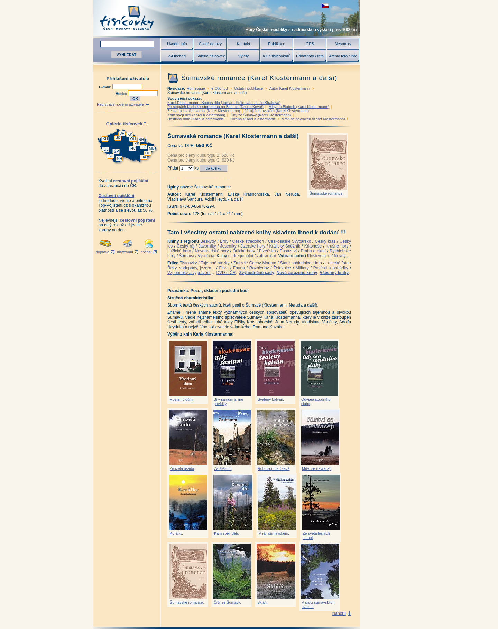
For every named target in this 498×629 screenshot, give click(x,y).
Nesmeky (343, 44)
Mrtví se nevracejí (316, 468)
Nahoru (339, 613)
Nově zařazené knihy (296, 272)
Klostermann (318, 255)
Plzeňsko (267, 251)
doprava (102, 252)
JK (118, 138)
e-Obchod (177, 56)
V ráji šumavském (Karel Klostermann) (277, 111)
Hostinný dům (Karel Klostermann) (195, 119)
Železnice (282, 267)
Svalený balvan (270, 399)
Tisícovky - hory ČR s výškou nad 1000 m (226, 18)
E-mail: (105, 87)
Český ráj (185, 246)
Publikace (276, 44)
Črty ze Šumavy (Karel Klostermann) (260, 115)
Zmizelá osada (182, 468)
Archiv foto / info (343, 56)
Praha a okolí (313, 251)
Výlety (243, 56)
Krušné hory (337, 246)
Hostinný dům (181, 399)
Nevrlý (339, 255)
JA (144, 157)
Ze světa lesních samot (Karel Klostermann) (203, 111)
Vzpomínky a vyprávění (189, 272)
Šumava (186, 255)
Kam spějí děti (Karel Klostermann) (196, 115)
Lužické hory (179, 251)
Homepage (196, 88)
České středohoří (248, 241)
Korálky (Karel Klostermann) (253, 119)
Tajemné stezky (215, 263)
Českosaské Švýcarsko (289, 241)
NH (119, 158)
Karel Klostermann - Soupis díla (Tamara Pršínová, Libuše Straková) (223, 102)
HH (148, 153)
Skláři (262, 602)
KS (136, 144)
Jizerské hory (252, 246)
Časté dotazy (210, 44)
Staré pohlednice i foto (301, 263)
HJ (144, 147)
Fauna (239, 267)
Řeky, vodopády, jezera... (191, 267)
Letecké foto (337, 263)
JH (122, 133)
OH (133, 139)
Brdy (224, 241)
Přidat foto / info (310, 56)
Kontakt (243, 44)
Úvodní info (177, 44)
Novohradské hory (212, 251)
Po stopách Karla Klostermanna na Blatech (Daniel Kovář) (215, 107)
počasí (146, 252)
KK (129, 134)
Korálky (176, 533)
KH (105, 139)
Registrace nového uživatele (120, 104)
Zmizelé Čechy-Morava (254, 263)
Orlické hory (244, 251)
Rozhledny (259, 267)
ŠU (110, 156)
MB (151, 148)
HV (133, 148)
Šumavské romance (326, 193)
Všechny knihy (334, 272)
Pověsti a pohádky (330, 267)
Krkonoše (313, 246)
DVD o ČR (226, 272)
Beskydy (208, 241)
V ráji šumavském (273, 533)
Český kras (325, 241)
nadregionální (240, 255)
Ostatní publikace (248, 88)
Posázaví (288, 251)
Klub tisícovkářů (276, 56)
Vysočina (205, 255)
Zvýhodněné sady (256, 272)
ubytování (125, 252)
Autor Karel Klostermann (289, 88)
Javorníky (207, 246)
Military (302, 267)
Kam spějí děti (226, 533)
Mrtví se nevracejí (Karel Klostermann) (313, 119)
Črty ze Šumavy (227, 602)
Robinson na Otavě (273, 468)
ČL (106, 149)
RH (141, 139)
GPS (310, 44)
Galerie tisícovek (210, 56)
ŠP (116, 151)
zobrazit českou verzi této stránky (325, 5)
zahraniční (266, 255)
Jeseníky (228, 246)
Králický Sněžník (285, 246)
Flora (224, 267)
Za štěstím (222, 468)
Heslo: (122, 93)
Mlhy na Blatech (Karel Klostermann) (299, 107)
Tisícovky (188, 263)
